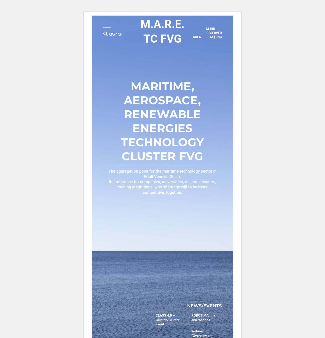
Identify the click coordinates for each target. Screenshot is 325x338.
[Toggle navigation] (107, 29)
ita (211, 37)
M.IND (210, 29)
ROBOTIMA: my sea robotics (203, 317)
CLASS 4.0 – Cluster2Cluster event (168, 319)
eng (219, 37)
